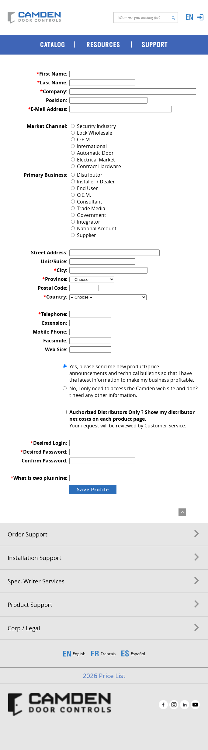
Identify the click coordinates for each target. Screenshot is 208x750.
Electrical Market (93, 159)
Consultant (86, 201)
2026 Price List (104, 675)
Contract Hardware (96, 166)
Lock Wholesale (91, 132)
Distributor (86, 175)
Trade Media (88, 208)
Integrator (85, 221)
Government (88, 215)
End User (84, 188)
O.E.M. (81, 139)
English (79, 653)
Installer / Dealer (93, 181)
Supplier (83, 235)
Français (108, 653)
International (89, 146)
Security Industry (93, 126)
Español (138, 653)
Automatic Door (92, 153)
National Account (93, 228)
